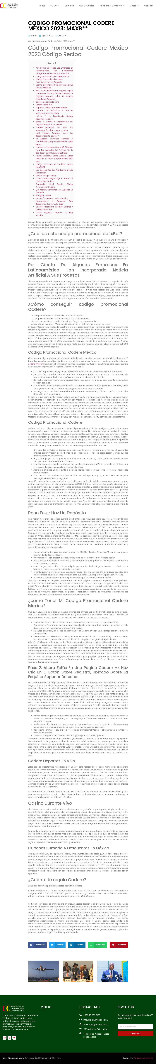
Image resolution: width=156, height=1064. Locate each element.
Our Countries (86, 5)
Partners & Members (112, 6)
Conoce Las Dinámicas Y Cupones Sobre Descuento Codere (54, 112)
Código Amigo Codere (46, 175)
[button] (37, 945)
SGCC (54, 6)
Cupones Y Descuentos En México (52, 107)
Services (69, 5)
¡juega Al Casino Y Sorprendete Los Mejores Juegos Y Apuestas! (54, 123)
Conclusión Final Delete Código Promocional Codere (54, 185)
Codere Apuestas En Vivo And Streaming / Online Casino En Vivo (54, 129)
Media (134, 6)
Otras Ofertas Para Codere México (52, 198)
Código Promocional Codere (49, 79)
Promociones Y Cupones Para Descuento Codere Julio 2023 (54, 202)
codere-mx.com (36, 364)
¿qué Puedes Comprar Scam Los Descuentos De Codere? (54, 134)
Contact (148, 5)
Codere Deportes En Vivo (47, 102)
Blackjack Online (43, 195)
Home (42, 5)
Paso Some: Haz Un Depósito (49, 82)
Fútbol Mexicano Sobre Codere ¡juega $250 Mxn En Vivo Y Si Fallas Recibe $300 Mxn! (54, 158)
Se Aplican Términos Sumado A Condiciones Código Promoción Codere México (54, 141)
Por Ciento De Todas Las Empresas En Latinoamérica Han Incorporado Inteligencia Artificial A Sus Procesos (54, 71)
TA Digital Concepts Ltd (143, 1058)
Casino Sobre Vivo (44, 104)
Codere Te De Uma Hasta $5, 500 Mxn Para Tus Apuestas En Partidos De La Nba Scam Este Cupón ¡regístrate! (54, 150)
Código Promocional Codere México (52, 76)
